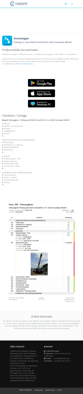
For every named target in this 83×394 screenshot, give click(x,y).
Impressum (38, 390)
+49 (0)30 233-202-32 (62, 361)
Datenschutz (50, 390)
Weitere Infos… (28, 64)
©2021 (25, 390)
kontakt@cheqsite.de (61, 358)
